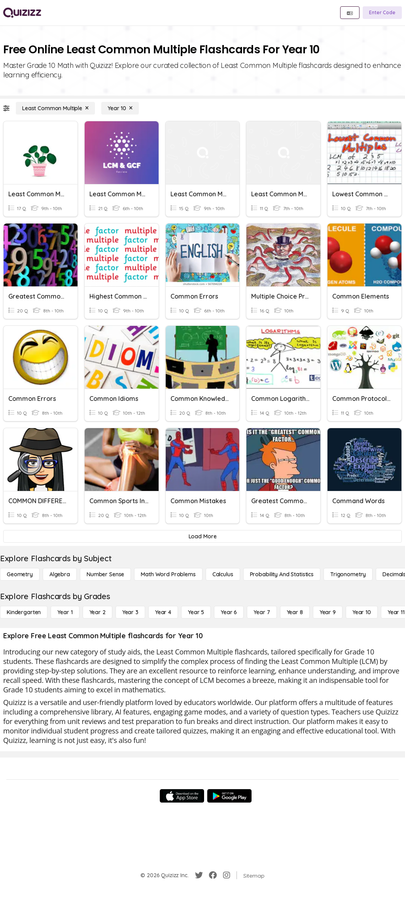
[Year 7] (261, 612)
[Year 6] (229, 612)
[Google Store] (229, 796)
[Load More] (202, 536)
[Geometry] (20, 574)
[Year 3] (130, 612)
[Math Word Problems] (168, 574)
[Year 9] (328, 612)
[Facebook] (213, 875)
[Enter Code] (382, 12)
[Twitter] (199, 875)
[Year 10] (120, 108)
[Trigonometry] (348, 574)
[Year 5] (196, 612)
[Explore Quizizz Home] (22, 13)
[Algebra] (60, 574)
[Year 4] (163, 612)
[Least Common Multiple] (55, 108)
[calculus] (223, 574)
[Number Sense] (105, 574)
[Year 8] (295, 612)
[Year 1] (65, 612)
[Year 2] (97, 612)
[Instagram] (226, 875)
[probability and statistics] (281, 574)
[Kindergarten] (23, 612)
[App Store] (182, 796)
